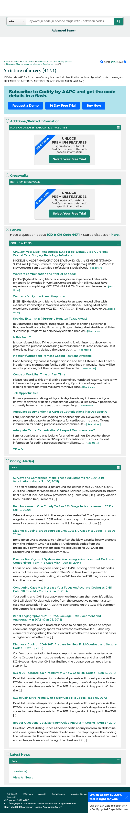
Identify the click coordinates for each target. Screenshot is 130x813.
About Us (42, 794)
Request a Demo (25, 105)
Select (11, 21)
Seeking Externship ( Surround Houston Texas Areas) (50, 318)
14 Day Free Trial (62, 105)
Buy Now (93, 105)
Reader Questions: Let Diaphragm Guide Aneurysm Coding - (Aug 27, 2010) (64, 722)
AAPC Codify (12, 794)
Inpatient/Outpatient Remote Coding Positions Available (52, 355)
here (114, 235)
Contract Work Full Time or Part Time (39, 374)
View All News (23, 777)
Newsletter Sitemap (78, 794)
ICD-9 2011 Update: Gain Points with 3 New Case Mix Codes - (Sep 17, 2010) (64, 673)
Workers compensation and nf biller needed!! (44, 274)
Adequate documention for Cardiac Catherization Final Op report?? (60, 411)
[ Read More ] (96, 268)
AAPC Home (28, 794)
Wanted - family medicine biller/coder (39, 296)
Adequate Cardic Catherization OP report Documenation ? (54, 430)
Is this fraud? (22, 337)
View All (18, 449)
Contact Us (11, 797)
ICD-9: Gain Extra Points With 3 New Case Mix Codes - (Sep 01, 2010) (60, 697)
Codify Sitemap (58, 794)
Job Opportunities (25, 393)
